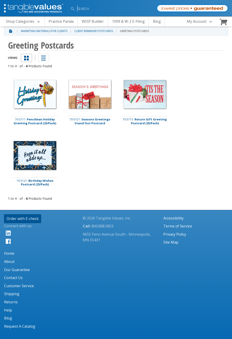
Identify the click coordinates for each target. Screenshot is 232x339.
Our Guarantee (17, 269)
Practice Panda (61, 21)
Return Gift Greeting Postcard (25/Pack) (145, 121)
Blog (157, 21)
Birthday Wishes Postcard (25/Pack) (35, 183)
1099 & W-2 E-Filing (128, 21)
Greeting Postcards (134, 31)
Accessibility (173, 218)
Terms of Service (177, 226)
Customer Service (19, 285)
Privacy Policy (174, 234)
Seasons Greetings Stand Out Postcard (90, 121)
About (9, 261)
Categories (24, 21)
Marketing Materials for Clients (44, 31)
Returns (11, 301)
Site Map (170, 242)
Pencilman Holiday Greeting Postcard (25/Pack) (35, 121)
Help (8, 310)
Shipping (11, 293)
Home (9, 253)
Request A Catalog (19, 326)
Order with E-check (23, 218)
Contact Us (13, 277)
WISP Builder (93, 21)
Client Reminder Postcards (93, 31)
